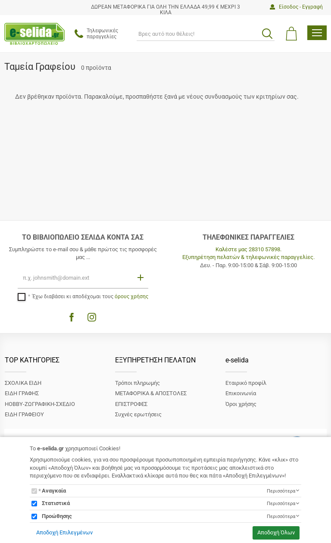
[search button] (267, 33)
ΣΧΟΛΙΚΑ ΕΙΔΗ (23, 383)
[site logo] (34, 34)
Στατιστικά (56, 503)
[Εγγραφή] (141, 277)
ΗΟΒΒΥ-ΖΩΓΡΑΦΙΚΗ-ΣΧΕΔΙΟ (40, 404)
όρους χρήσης (131, 296)
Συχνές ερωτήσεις (138, 414)
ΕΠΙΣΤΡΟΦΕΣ (131, 404)
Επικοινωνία (240, 393)
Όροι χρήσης (240, 404)
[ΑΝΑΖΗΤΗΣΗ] (206, 33)
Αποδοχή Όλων (276, 532)
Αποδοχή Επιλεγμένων (64, 532)
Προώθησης (57, 516)
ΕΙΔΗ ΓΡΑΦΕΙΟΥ (24, 414)
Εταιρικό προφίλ (245, 383)
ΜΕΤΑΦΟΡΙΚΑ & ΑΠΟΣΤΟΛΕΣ (151, 393)
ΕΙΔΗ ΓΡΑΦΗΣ (22, 393)
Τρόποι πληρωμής (137, 383)
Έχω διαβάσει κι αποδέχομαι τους (90, 296)
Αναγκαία (54, 490)
